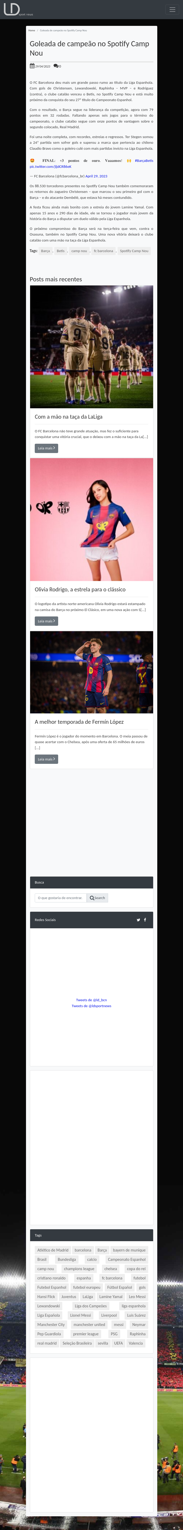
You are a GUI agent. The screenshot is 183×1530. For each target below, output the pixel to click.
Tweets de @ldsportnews (91, 1006)
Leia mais (46, 447)
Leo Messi (137, 1296)
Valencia (136, 1343)
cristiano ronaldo (51, 1278)
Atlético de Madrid (52, 1250)
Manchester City (51, 1324)
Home (32, 30)
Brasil (41, 1259)
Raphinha (137, 1333)
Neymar (138, 1324)
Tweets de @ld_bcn (91, 1000)
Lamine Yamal (110, 1296)
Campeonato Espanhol (127, 1259)
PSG (114, 1333)
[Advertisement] (91, 840)
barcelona (83, 1250)
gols (142, 1287)
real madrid (47, 1343)
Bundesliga (67, 1259)
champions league (79, 1268)
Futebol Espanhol (51, 1287)
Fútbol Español (119, 1287)
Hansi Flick (46, 1296)
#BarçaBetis (144, 160)
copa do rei (136, 1268)
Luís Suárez (136, 1315)
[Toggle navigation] (172, 9)
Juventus (69, 1296)
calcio (92, 1259)
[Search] (61, 898)
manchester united (89, 1324)
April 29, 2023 (96, 176)
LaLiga (88, 1296)
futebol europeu (86, 1287)
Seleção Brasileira (77, 1343)
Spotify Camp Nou (134, 250)
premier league (86, 1333)
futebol (140, 1278)
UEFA (118, 1343)
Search (97, 898)
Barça (45, 250)
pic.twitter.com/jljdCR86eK (51, 166)
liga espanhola (134, 1305)
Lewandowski (48, 1305)
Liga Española (48, 1315)
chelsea (110, 1268)
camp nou (79, 250)
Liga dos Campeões (91, 1305)
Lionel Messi (80, 1315)
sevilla (103, 1343)
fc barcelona (103, 250)
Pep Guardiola (49, 1333)
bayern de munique (129, 1250)
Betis (61, 250)
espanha (84, 1278)
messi (119, 1324)
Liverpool (109, 1315)
